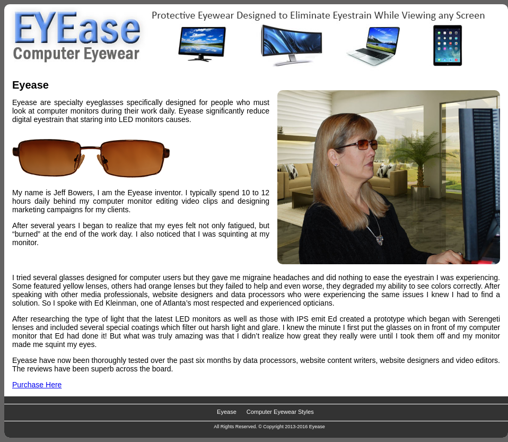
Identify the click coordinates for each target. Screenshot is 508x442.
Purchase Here (37, 384)
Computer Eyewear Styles (280, 412)
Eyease (227, 412)
